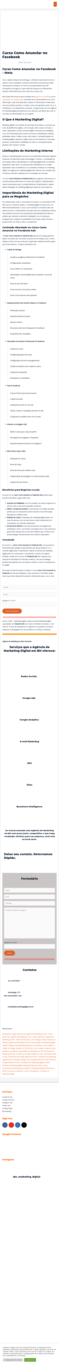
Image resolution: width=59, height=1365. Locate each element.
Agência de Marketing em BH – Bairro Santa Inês (28, 1037)
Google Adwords (8, 1100)
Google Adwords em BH (39, 1060)
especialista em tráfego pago (12, 99)
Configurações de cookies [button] (13, 1360)
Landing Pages (7, 1108)
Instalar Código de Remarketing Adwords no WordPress (22, 1045)
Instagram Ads (7, 1103)
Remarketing (6, 1111)
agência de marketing (42, 97)
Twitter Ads (6, 1105)
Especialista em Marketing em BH (31, 1051)
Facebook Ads (7, 1097)
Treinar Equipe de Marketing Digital (42, 1042)
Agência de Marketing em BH (19, 1042)
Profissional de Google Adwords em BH (22, 1057)
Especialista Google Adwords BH (13, 1034)
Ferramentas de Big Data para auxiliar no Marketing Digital (23, 1068)
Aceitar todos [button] (30, 1360)
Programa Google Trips (21, 1060)
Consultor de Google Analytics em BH (29, 1054)
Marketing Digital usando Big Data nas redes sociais (28, 1065)
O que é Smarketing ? (31, 1071)
